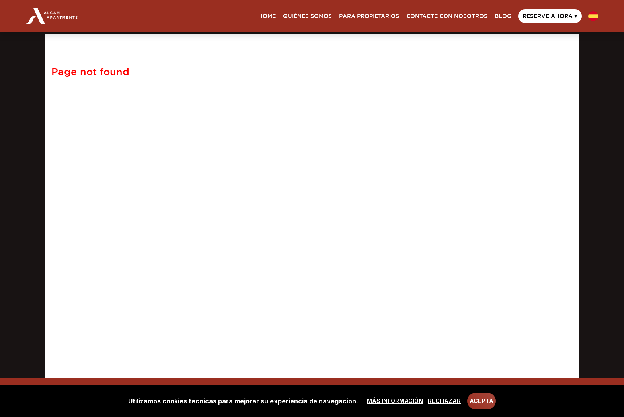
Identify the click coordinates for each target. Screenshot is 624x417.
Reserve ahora (550, 16)
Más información (395, 400)
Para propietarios (369, 16)
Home (267, 16)
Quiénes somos (307, 16)
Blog (503, 16)
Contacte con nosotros (447, 16)
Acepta (481, 400)
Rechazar (444, 400)
